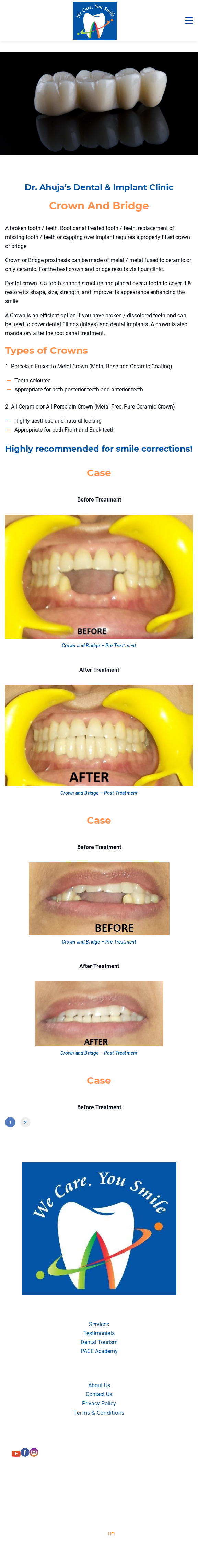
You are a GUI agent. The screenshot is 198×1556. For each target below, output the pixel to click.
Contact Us (99, 1394)
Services (99, 1324)
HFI (111, 1533)
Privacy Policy (99, 1403)
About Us (99, 1385)
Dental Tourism (99, 1342)
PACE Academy (99, 1351)
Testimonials (99, 1333)
